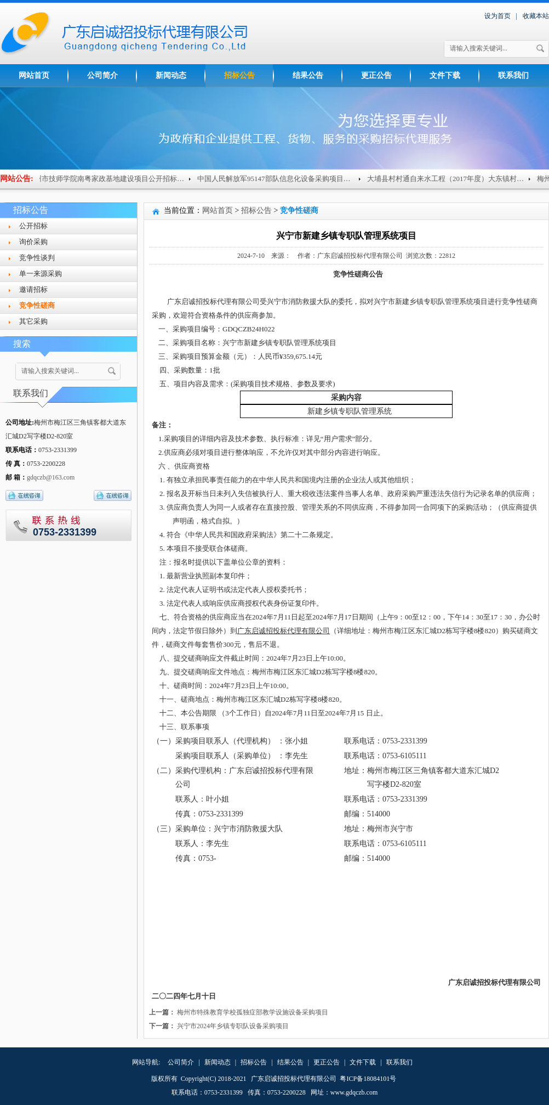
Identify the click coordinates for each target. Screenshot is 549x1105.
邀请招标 (33, 289)
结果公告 (308, 75)
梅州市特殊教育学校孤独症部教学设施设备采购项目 (252, 1012)
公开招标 (33, 226)
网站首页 (34, 75)
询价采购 (33, 242)
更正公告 (376, 75)
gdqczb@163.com (51, 477)
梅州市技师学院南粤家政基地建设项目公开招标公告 (115, 178)
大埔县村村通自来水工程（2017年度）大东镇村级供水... (461, 178)
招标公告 (239, 75)
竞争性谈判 (37, 257)
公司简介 (102, 75)
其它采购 (33, 321)
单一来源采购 (40, 273)
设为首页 (497, 16)
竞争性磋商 (37, 305)
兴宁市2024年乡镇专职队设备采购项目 (233, 1026)
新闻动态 (171, 75)
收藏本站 (536, 16)
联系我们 (513, 75)
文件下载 (445, 75)
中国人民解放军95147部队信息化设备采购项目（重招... (289, 178)
